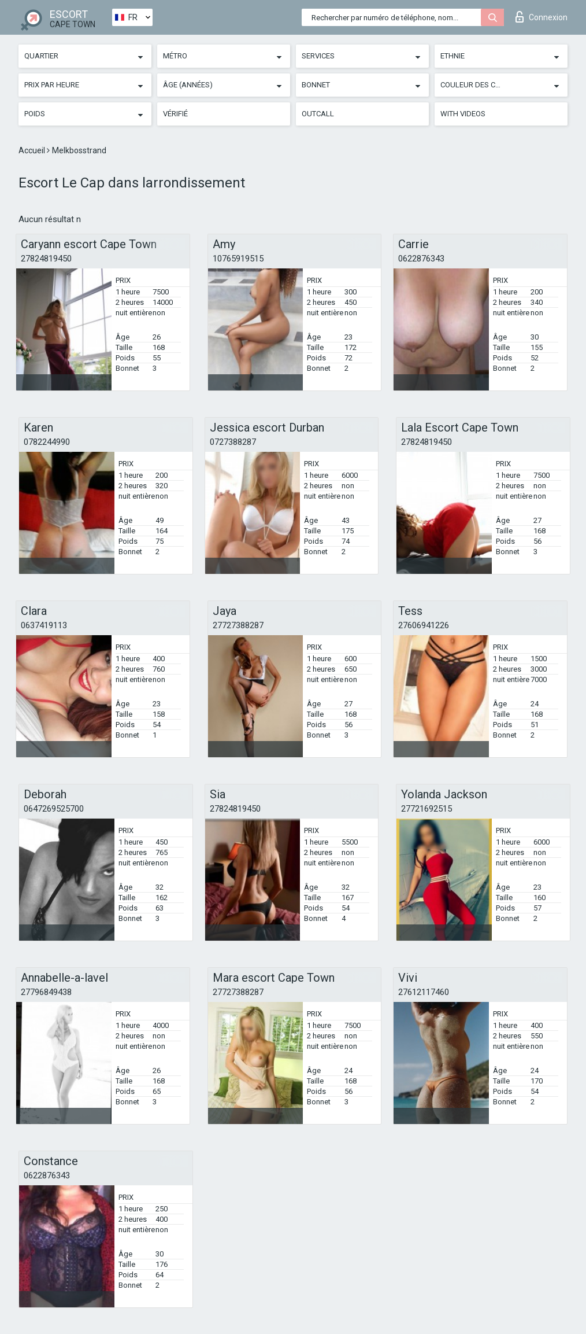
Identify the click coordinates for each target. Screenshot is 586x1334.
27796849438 (46, 992)
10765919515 (238, 258)
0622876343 (421, 258)
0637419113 (44, 625)
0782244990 (47, 442)
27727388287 (238, 625)
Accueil (32, 150)
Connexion (541, 16)
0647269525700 (54, 809)
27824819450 (46, 258)
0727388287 (233, 442)
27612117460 (423, 992)
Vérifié (175, 113)
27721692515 (426, 809)
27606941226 (423, 625)
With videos (462, 113)
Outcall (318, 113)
